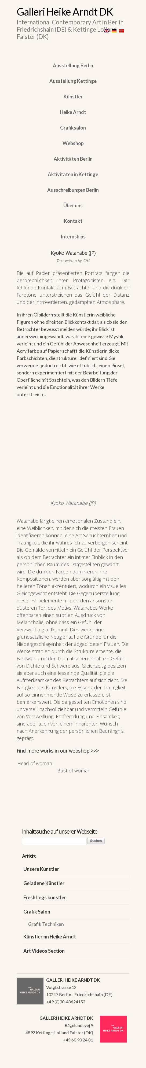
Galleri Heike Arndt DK (65, 11)
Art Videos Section (44, 951)
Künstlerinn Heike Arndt (49, 937)
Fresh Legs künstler (44, 897)
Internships (73, 237)
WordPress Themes (119, 1062)
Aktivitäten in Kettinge (73, 174)
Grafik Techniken (46, 924)
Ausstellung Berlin (73, 65)
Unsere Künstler (41, 869)
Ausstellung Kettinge (73, 81)
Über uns (73, 205)
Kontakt (73, 221)
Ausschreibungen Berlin (73, 190)
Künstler (73, 97)
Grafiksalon (73, 128)
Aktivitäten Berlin (73, 159)
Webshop (73, 143)
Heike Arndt (73, 112)
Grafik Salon (36, 912)
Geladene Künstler (43, 883)
